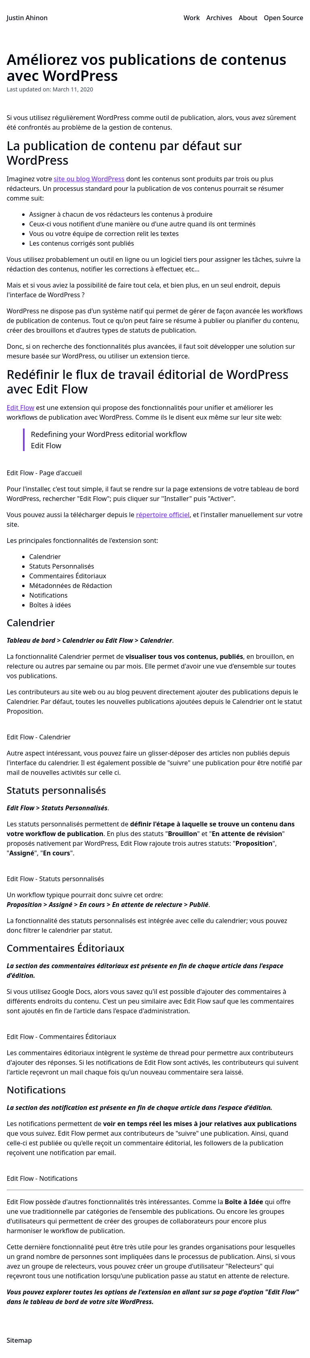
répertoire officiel (162, 514)
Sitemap (19, 1340)
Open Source (284, 17)
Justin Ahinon (27, 17)
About (248, 17)
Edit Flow (21, 407)
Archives (219, 17)
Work (191, 17)
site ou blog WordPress (89, 178)
